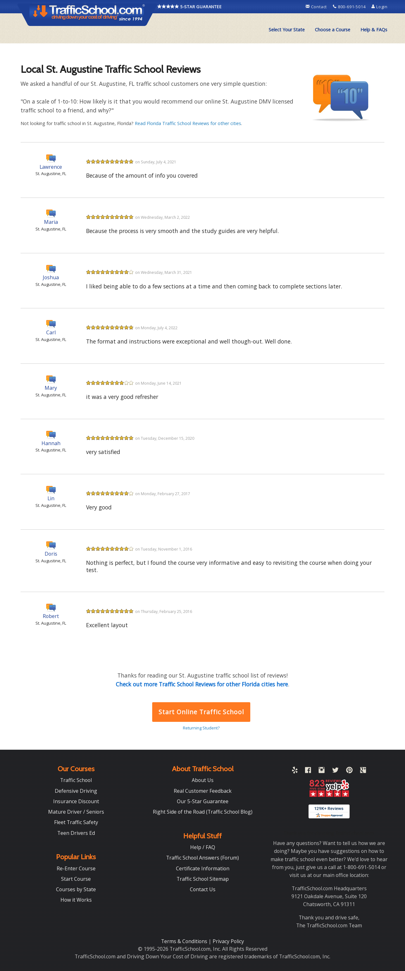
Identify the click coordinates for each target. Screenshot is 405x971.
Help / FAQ (202, 847)
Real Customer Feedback (203, 790)
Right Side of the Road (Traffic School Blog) (202, 811)
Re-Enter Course (76, 868)
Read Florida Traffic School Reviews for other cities (188, 123)
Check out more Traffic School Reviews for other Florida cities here (202, 684)
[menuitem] (287, 30)
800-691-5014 (350, 6)
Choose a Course (332, 30)
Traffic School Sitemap (203, 878)
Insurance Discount (76, 801)
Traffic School (76, 780)
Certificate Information (202, 868)
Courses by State (76, 889)
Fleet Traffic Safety (76, 822)
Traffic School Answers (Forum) (202, 857)
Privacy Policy (228, 941)
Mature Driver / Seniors (76, 811)
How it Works (76, 899)
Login (379, 6)
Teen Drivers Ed (76, 832)
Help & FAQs (373, 30)
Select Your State (287, 30)
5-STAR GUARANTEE (189, 6)
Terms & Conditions (185, 941)
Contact (317, 6)
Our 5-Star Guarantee (202, 801)
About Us (203, 780)
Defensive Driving (76, 790)
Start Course (76, 878)
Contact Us (202, 889)
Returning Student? (201, 728)
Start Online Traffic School (201, 712)
